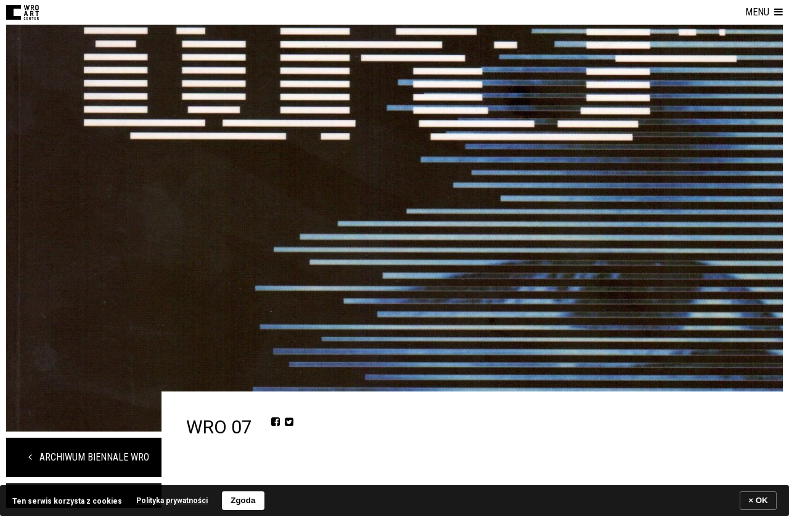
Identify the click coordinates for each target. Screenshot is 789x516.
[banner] (394, 500)
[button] (764, 12)
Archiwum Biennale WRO (88, 457)
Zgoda (243, 500)
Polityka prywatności (172, 500)
